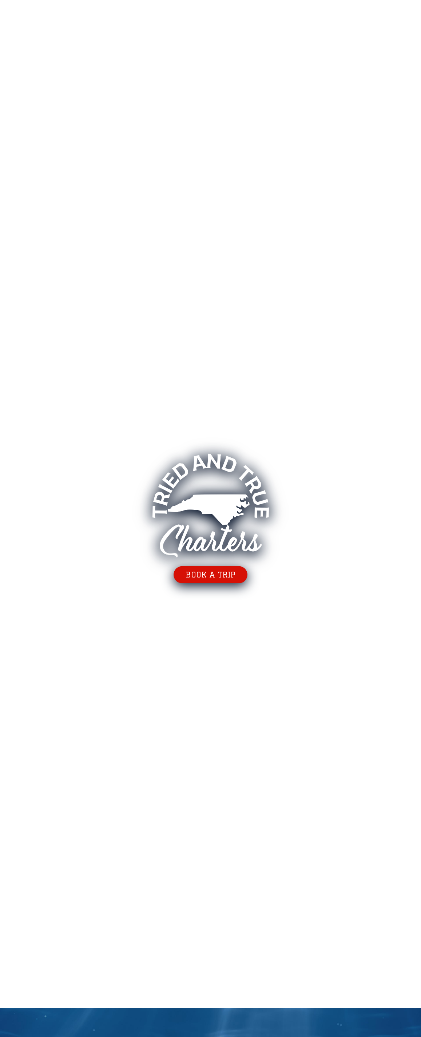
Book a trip (210, 574)
